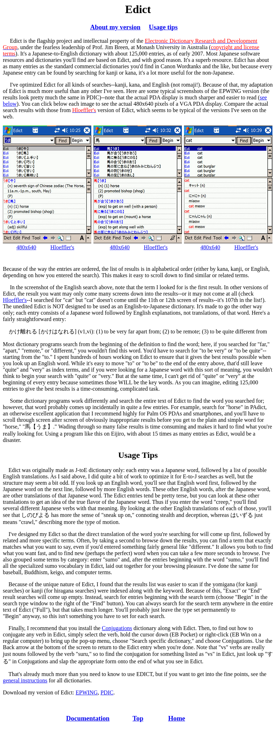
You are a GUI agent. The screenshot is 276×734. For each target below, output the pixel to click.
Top (138, 718)
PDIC (106, 692)
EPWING (87, 692)
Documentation (88, 718)
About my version (115, 27)
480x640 (26, 247)
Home (176, 718)
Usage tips (163, 27)
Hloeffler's (62, 247)
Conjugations (117, 628)
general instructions (25, 680)
